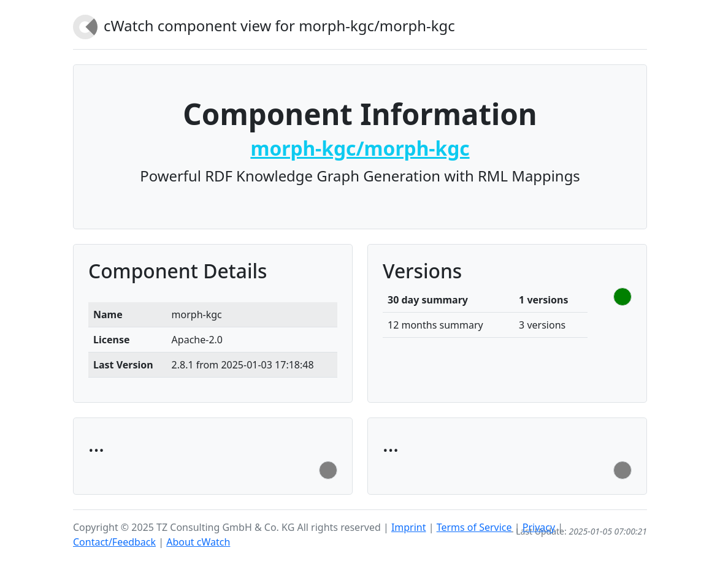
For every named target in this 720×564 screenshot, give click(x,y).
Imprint (408, 527)
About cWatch (198, 542)
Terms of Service (474, 527)
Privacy (539, 527)
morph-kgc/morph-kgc (359, 148)
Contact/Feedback (114, 542)
